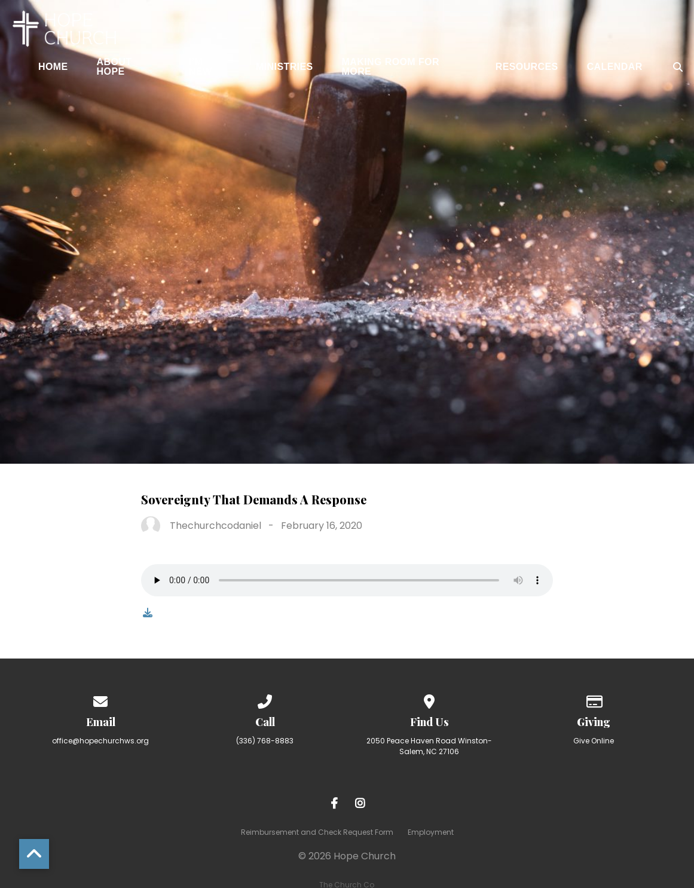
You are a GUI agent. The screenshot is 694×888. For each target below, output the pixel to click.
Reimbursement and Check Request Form (317, 832)
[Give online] (593, 699)
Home (53, 67)
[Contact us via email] (100, 699)
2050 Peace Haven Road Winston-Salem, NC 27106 (429, 746)
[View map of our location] (429, 699)
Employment (431, 832)
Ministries (284, 67)
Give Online (593, 741)
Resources (527, 67)
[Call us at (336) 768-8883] (265, 699)
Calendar (615, 67)
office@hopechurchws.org (100, 741)
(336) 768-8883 (265, 741)
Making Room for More (390, 66)
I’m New (200, 66)
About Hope (114, 66)
